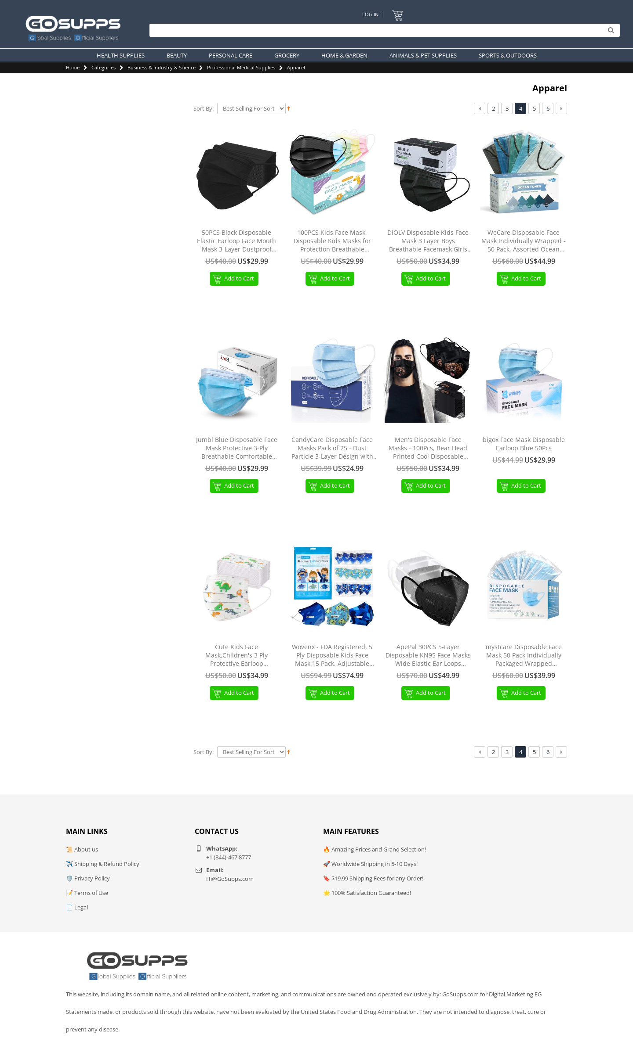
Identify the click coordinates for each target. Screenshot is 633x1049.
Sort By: (203, 108)
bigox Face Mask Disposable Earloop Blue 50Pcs (524, 444)
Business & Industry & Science (161, 67)
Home (73, 67)
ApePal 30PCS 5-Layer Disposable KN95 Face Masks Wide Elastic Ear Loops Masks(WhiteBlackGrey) (428, 655)
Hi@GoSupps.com (230, 879)
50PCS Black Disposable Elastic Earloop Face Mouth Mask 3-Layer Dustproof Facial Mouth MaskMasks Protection (236, 241)
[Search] (382, 30)
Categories (103, 67)
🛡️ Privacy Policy (88, 878)
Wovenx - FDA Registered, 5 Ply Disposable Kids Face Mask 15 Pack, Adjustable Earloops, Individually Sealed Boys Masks (332, 655)
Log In (370, 14)
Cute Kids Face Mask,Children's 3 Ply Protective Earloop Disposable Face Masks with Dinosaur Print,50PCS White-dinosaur (236, 655)
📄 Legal (77, 907)
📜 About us (82, 849)
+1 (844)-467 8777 (228, 857)
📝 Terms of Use (87, 893)
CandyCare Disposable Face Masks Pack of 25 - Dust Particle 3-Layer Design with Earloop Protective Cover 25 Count (332, 448)
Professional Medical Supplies (241, 67)
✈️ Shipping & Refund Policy (102, 864)
